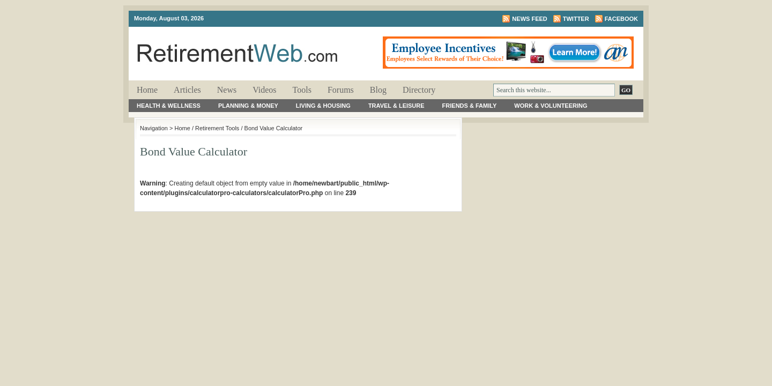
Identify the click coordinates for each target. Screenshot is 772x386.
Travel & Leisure (396, 105)
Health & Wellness (169, 105)
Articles (187, 89)
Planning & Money (248, 105)
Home (147, 89)
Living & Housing (323, 105)
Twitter (576, 19)
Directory (419, 89)
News (226, 89)
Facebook (621, 19)
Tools (302, 89)
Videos (264, 89)
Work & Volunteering (550, 105)
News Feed (529, 19)
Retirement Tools (217, 128)
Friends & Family (469, 105)
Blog (378, 89)
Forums (341, 89)
